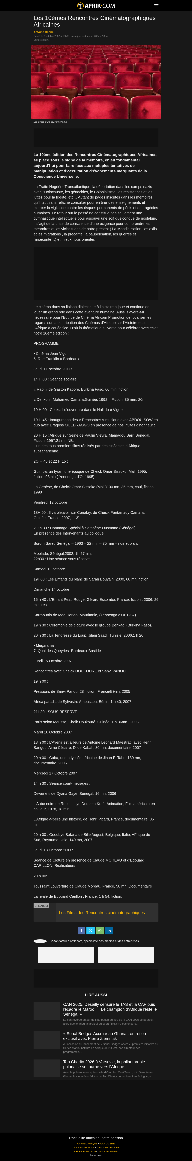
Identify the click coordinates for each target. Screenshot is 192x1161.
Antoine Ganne (44, 32)
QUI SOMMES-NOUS (84, 1147)
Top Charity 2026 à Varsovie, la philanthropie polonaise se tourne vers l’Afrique (104, 1064)
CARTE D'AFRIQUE (87, 1143)
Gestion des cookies (108, 1151)
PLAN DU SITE (107, 1143)
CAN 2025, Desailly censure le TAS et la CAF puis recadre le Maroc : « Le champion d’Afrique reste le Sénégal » (110, 1009)
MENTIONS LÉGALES (108, 1147)
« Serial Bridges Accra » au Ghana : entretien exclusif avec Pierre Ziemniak (104, 1036)
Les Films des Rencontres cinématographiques (102, 912)
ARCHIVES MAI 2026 (85, 1151)
